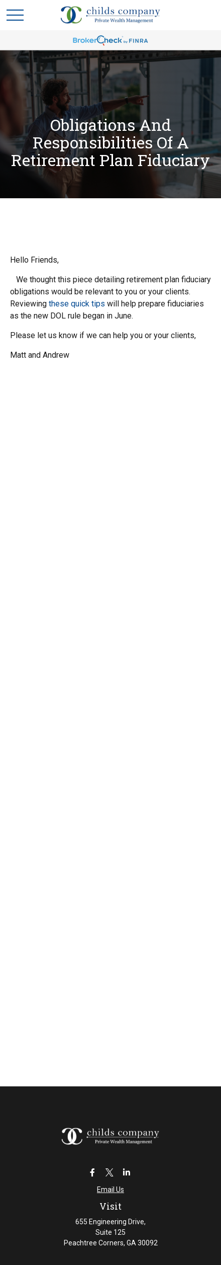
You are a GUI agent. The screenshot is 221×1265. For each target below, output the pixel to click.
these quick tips (77, 303)
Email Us (110, 1189)
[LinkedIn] (127, 1172)
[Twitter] (110, 1172)
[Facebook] (92, 1172)
